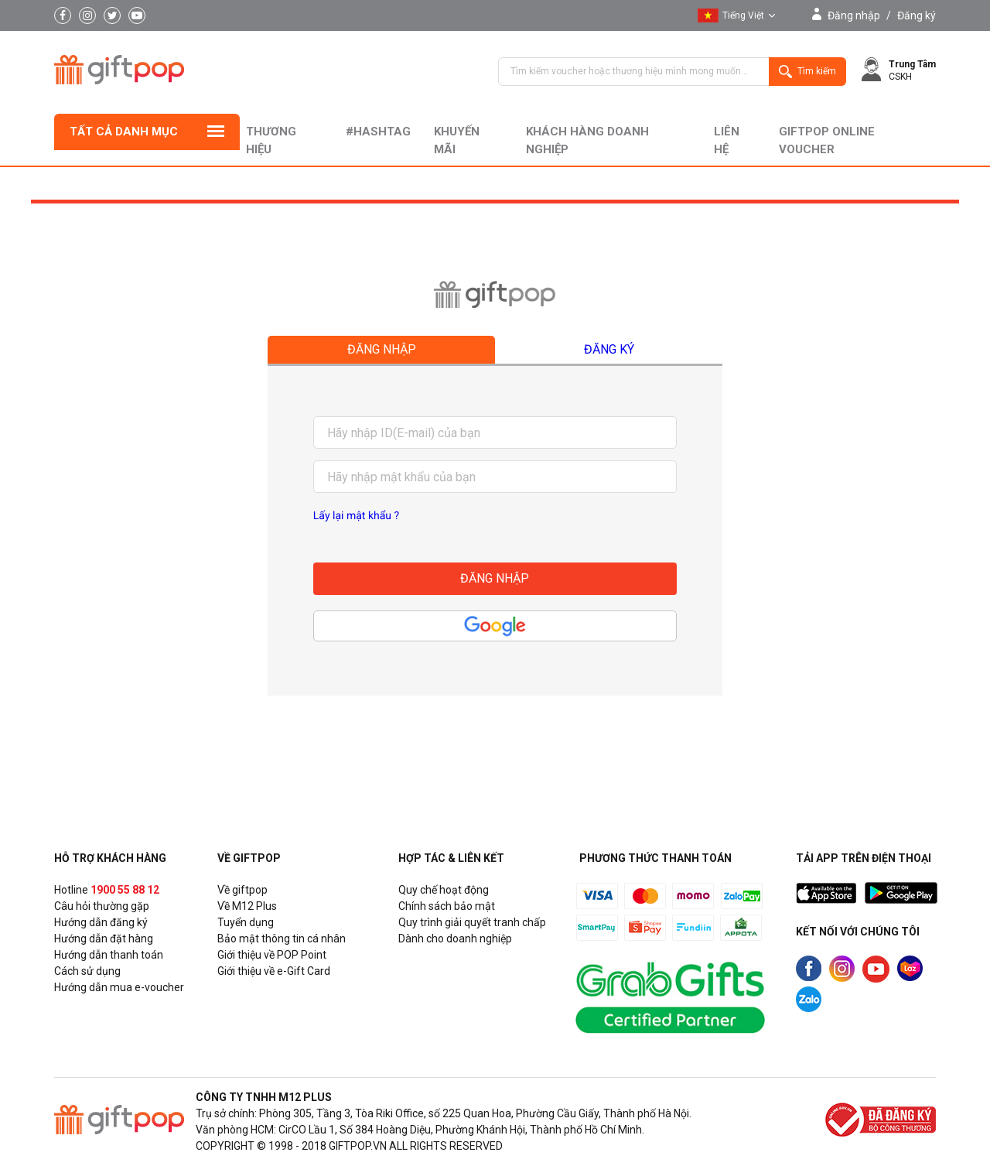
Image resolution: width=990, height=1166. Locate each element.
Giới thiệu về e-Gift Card (273, 971)
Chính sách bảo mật (446, 906)
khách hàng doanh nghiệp (587, 140)
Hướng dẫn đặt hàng (103, 938)
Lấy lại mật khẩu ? (356, 516)
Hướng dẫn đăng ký (101, 922)
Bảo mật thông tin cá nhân (281, 938)
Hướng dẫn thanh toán (108, 955)
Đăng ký (916, 15)
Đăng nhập (854, 15)
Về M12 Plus (247, 906)
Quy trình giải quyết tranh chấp (472, 922)
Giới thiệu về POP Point (271, 955)
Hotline (106, 890)
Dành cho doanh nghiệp (455, 938)
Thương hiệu (271, 140)
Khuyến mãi (457, 140)
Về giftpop (242, 890)
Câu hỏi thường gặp (101, 906)
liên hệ (726, 140)
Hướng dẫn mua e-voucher (119, 987)
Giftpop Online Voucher (827, 140)
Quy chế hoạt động (443, 890)
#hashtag (378, 131)
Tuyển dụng (245, 922)
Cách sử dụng (87, 971)
